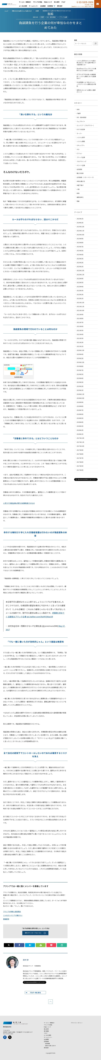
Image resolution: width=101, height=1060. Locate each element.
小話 (78, 189)
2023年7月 (80, 247)
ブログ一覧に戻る (35, 993)
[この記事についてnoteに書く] (62, 945)
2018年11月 (80, 394)
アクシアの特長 (37, 2)
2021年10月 (80, 310)
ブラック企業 (63, 17)
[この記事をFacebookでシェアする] (19, 945)
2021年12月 (80, 302)
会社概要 (43, 6)
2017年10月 (80, 446)
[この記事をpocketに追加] (51, 945)
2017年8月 (80, 454)
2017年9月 (80, 450)
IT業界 (42, 17)
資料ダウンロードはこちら (35, 933)
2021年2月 (80, 342)
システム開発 (81, 141)
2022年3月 (80, 290)
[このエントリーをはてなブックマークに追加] (30, 945)
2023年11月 (80, 231)
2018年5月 (80, 418)
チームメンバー (33, 6)
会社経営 (79, 169)
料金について (48, 2)
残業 (78, 201)
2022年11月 (80, 275)
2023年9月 (80, 239)
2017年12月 (80, 438)
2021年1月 (80, 346)
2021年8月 (80, 318)
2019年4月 (80, 378)
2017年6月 (80, 462)
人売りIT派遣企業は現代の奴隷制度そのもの (19, 503)
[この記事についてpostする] (9, 945)
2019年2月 (80, 386)
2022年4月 (80, 287)
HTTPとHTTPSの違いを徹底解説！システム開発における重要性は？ (86, 76)
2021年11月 (80, 306)
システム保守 (81, 137)
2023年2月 (80, 263)
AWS (78, 109)
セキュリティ (81, 145)
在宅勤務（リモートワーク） (86, 177)
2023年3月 (80, 259)
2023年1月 (80, 267)
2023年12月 (80, 227)
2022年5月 (80, 282)
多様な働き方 (81, 181)
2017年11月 (80, 442)
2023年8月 (80, 243)
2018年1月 (80, 434)
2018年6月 (80, 414)
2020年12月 (80, 350)
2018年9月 (80, 402)
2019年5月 (80, 374)
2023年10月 (80, 235)
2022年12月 (80, 270)
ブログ (63, 2)
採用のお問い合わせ (50, 1045)
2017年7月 (80, 458)
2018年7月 (80, 410)
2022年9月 (80, 279)
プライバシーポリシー (77, 1023)
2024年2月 (80, 223)
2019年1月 (80, 390)
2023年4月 (80, 255)
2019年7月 (80, 370)
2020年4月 (80, 354)
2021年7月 (80, 322)
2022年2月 (80, 294)
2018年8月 (80, 406)
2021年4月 (80, 334)
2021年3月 (80, 338)
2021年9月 (80, 314)
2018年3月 (80, 426)
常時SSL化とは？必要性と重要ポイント (86, 91)
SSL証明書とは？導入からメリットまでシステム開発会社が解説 (86, 84)
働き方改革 (80, 173)
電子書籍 (46, 1031)
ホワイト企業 (81, 165)
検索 (75, 40)
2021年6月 (80, 326)
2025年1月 (80, 219)
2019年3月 (80, 382)
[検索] (95, 43)
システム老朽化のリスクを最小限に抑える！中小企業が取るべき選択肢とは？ (86, 63)
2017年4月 (80, 470)
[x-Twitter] (10, 1037)
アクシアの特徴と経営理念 (12, 912)
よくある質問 (23, 6)
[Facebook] (5, 1037)
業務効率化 (80, 197)
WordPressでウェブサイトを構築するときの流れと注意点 (86, 69)
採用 (78, 193)
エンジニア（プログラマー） (86, 125)
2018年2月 (80, 430)
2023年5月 (80, 251)
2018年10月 (80, 398)
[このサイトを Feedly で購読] (41, 945)
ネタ (78, 149)
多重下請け (80, 185)
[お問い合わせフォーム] (97, 4)
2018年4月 (80, 422)
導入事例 (56, 2)
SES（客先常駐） (52, 17)
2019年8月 (80, 366)
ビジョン (79, 153)
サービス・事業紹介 (25, 2)
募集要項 (6, 919)
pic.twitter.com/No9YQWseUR (40, 616)
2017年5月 (80, 466)
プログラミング (81, 161)
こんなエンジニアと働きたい (12, 915)
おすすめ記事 (81, 129)
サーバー (79, 133)
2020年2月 (80, 358)
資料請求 (59, 6)
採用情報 (50, 6)
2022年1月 (80, 298)
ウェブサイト (81, 121)
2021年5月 (80, 330)
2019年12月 (80, 362)
